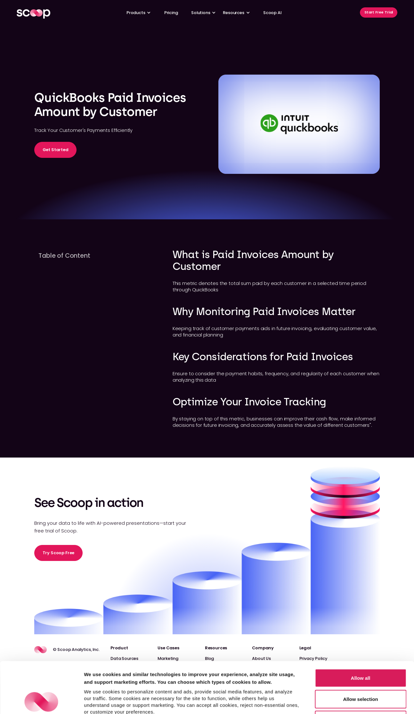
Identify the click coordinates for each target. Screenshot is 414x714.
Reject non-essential (360, 672)
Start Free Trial (378, 12)
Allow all (360, 630)
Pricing (171, 13)
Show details (336, 701)
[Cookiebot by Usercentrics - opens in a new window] (41, 701)
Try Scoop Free (59, 553)
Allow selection (360, 651)
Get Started (56, 150)
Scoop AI (272, 13)
